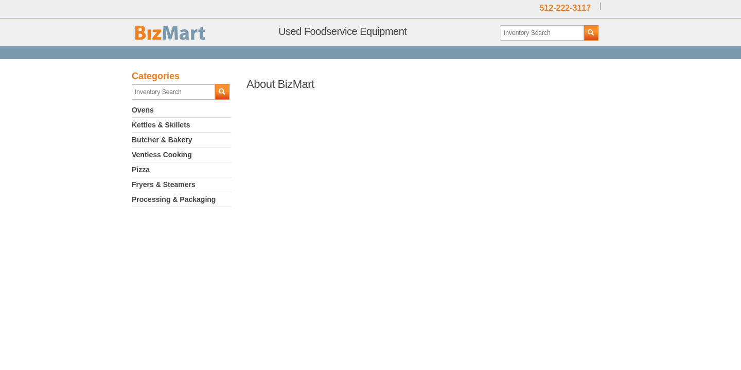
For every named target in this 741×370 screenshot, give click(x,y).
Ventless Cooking (162, 155)
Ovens (143, 110)
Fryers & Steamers (164, 184)
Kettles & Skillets (161, 125)
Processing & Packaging (174, 199)
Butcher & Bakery (162, 140)
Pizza (141, 169)
